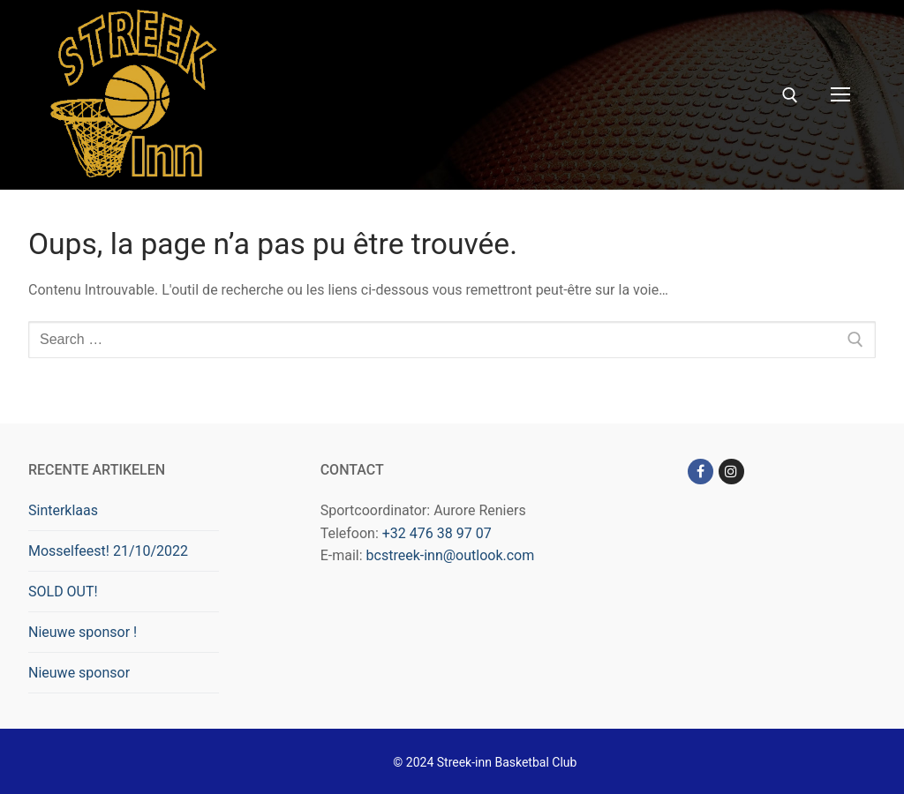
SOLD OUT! (63, 591)
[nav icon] (840, 95)
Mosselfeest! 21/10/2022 (108, 551)
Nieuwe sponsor (79, 672)
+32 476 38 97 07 (437, 533)
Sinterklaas (63, 510)
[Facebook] (700, 471)
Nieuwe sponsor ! (82, 632)
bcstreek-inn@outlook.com (450, 555)
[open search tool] (790, 95)
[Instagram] (731, 471)
